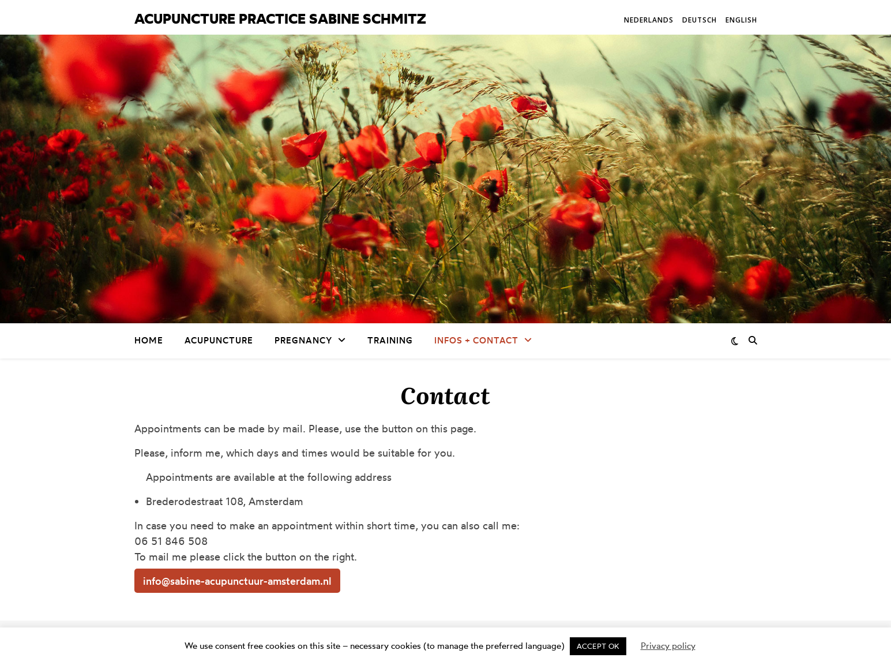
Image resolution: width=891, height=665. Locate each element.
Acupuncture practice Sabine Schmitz (280, 18)
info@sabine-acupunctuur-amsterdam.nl (237, 580)
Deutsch (699, 20)
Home (148, 340)
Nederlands (649, 20)
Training (390, 340)
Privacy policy (668, 645)
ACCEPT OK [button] (598, 646)
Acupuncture (219, 340)
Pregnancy (303, 340)
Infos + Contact (476, 340)
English (741, 20)
